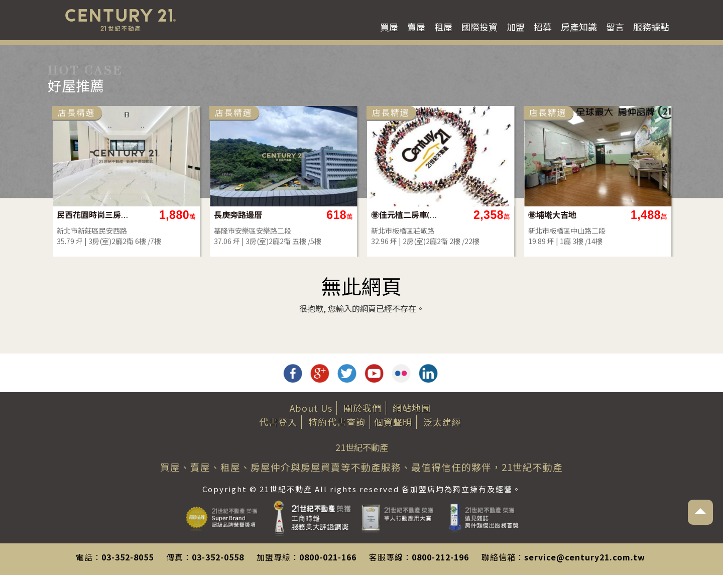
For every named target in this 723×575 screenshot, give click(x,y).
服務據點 (651, 26)
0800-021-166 (327, 557)
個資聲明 (393, 421)
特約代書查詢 (337, 421)
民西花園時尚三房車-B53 (93, 214)
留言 (615, 26)
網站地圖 (412, 407)
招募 (543, 26)
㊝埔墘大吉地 (552, 214)
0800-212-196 (440, 557)
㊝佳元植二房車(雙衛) (407, 214)
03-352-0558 (218, 557)
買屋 (389, 26)
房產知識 (579, 26)
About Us (311, 407)
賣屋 (416, 26)
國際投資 (479, 26)
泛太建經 (442, 421)
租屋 (443, 26)
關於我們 (362, 407)
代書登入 (278, 421)
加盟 (516, 26)
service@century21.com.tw (584, 557)
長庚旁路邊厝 (238, 214)
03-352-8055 (127, 557)
